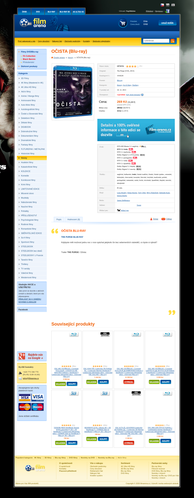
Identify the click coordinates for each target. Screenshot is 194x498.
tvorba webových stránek (168, 483)
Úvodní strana (59, 58)
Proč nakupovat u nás (26, 41)
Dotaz (155, 219)
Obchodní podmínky (72, 41)
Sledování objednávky (101, 41)
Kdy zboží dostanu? (133, 95)
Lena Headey (122, 193)
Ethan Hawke (132, 193)
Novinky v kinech (158, 473)
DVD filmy (125, 473)
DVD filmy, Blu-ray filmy (161, 471)
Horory (70, 58)
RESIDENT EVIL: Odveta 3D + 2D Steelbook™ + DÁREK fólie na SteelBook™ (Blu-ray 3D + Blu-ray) (97, 429)
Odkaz (169, 219)
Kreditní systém (96, 476)
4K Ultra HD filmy (128, 466)
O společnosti (64, 466)
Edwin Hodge (122, 196)
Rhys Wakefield (152, 193)
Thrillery (135, 85)
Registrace (159, 11)
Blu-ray (120, 80)
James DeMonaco (123, 200)
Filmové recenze (158, 469)
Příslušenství (28, 62)
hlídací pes (125, 210)
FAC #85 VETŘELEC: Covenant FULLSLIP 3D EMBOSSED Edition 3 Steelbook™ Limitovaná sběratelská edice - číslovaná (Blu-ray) (129, 371)
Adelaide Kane (164, 193)
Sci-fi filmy (127, 85)
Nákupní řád (57, 41)
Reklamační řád (96, 471)
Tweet (139, 205)
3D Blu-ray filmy (127, 469)
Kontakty (86, 41)
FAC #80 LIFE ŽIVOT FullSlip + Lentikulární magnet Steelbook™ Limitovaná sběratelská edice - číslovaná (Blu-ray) (160, 430)
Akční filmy (122, 458)
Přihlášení (149, 11)
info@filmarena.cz (31, 378)
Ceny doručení (44, 41)
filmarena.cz (145, 483)
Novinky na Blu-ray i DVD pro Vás (165, 476)
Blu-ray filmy (126, 471)
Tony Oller (142, 193)
